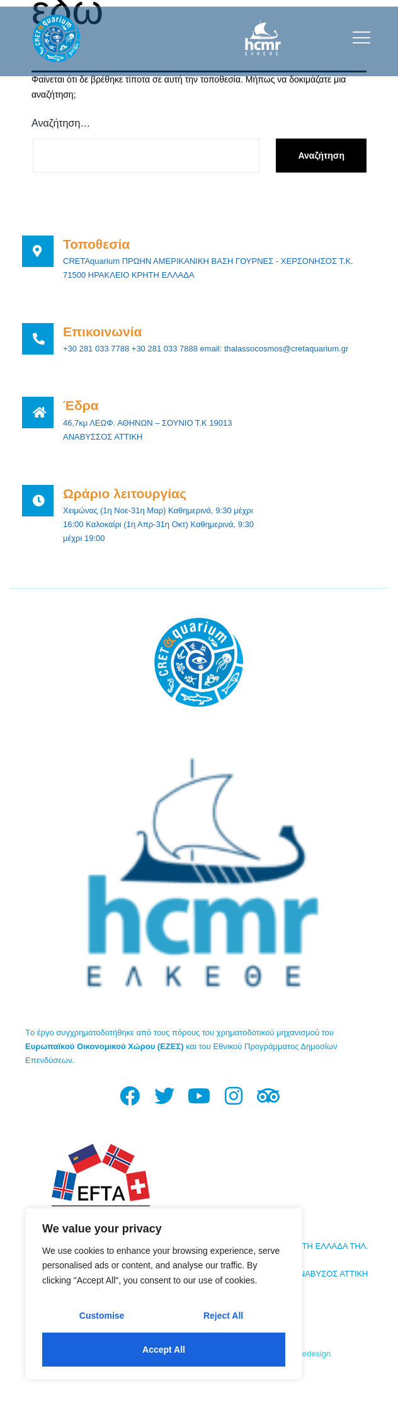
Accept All (163, 1350)
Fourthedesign (304, 1353)
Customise (102, 1316)
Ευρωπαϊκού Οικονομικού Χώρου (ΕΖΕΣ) (104, 1046)
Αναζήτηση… (60, 123)
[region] (163, 1294)
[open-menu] (358, 37)
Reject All (223, 1316)
